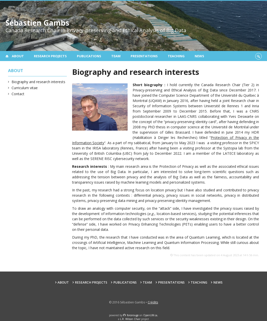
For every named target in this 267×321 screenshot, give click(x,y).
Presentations (144, 56)
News (199, 56)
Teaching (176, 56)
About (18, 56)
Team (116, 56)
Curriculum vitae (25, 87)
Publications (89, 56)
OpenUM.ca (150, 315)
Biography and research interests (38, 81)
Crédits (153, 302)
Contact (18, 93)
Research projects (50, 56)
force (133, 315)
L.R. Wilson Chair (130, 319)
